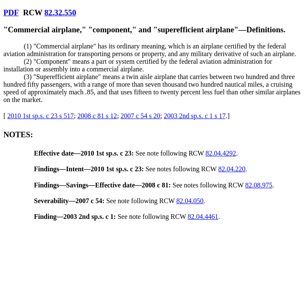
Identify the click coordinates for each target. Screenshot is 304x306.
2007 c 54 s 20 (140, 115)
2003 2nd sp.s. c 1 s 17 (195, 115)
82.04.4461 (203, 216)
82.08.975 (258, 185)
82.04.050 (189, 200)
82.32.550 (60, 12)
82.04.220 (231, 169)
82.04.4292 (220, 153)
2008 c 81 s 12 (97, 115)
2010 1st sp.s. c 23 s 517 (40, 115)
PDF (11, 12)
